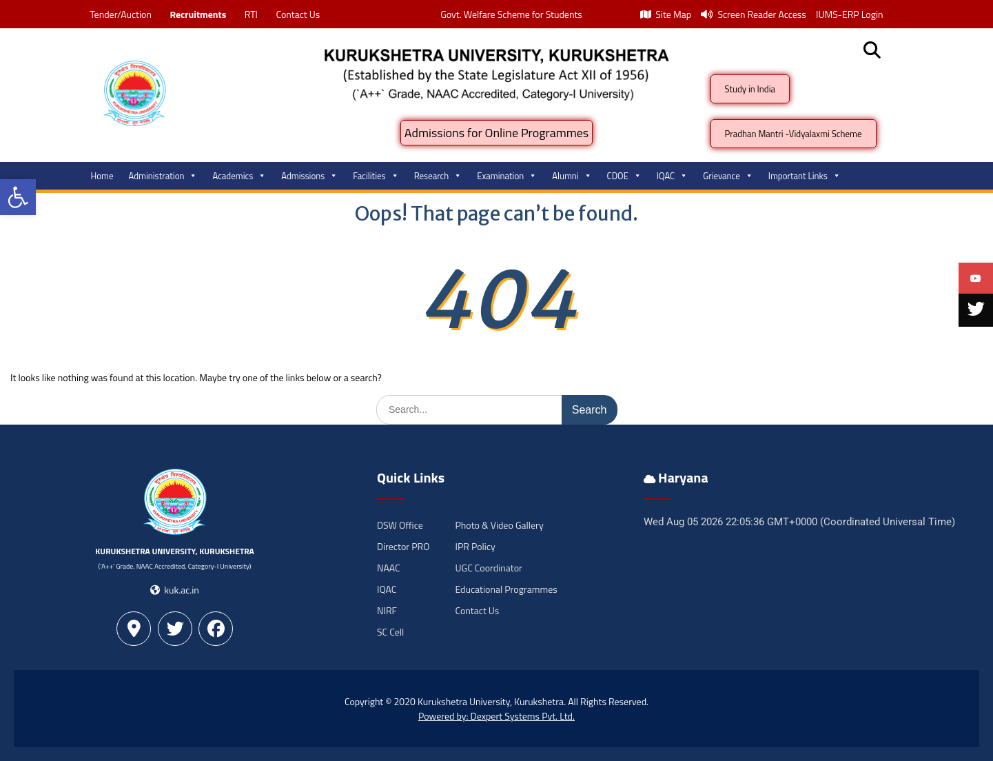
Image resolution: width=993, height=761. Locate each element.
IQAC (672, 176)
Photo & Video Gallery (499, 525)
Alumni (571, 176)
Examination (507, 176)
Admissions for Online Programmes (496, 132)
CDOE (624, 176)
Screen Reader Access (753, 14)
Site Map (665, 14)
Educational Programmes (506, 589)
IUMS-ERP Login (849, 14)
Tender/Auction (121, 14)
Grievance (728, 176)
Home (102, 176)
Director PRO (403, 546)
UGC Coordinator (488, 567)
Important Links (804, 176)
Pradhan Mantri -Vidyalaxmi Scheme (793, 134)
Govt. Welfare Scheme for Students (511, 14)
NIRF (387, 610)
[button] (18, 197)
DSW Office (400, 525)
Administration (163, 176)
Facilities (375, 176)
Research (438, 176)
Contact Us (298, 14)
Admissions (309, 176)
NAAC (388, 567)
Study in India (750, 89)
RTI (251, 14)
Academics (239, 176)
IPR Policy (475, 546)
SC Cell (390, 632)
